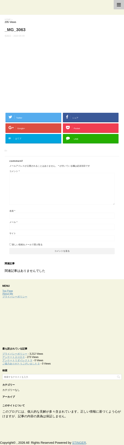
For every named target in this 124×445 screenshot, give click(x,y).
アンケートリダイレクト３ (17, 360)
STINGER (79, 442)
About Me (7, 293)
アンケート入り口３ (13, 357)
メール (13, 222)
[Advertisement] (62, 322)
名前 (12, 211)
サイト (12, 233)
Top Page (7, 291)
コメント (14, 171)
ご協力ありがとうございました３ (21, 363)
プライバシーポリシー (14, 296)
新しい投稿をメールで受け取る (27, 244)
